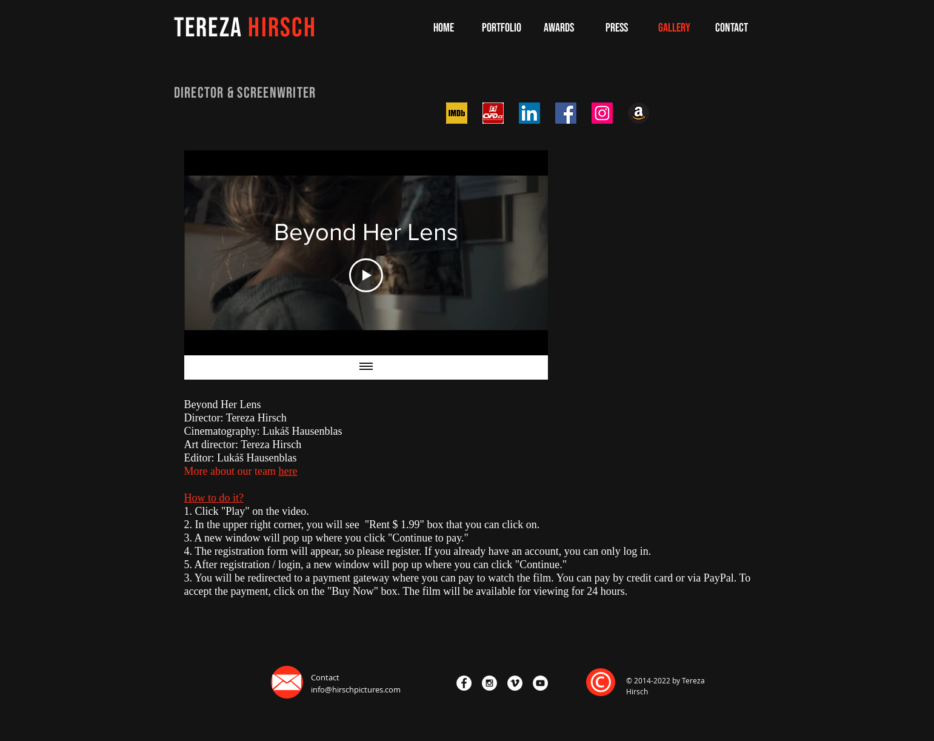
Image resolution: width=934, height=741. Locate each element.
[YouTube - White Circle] (540, 683)
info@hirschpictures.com (356, 689)
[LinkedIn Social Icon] (529, 113)
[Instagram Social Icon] (602, 113)
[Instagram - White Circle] (489, 683)
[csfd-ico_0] (493, 113)
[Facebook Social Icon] (565, 113)
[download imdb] (456, 113)
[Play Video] (366, 275)
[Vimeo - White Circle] (514, 683)
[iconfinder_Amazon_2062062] (638, 113)
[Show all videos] (366, 367)
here (287, 471)
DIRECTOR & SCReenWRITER (245, 93)
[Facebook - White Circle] (464, 683)
